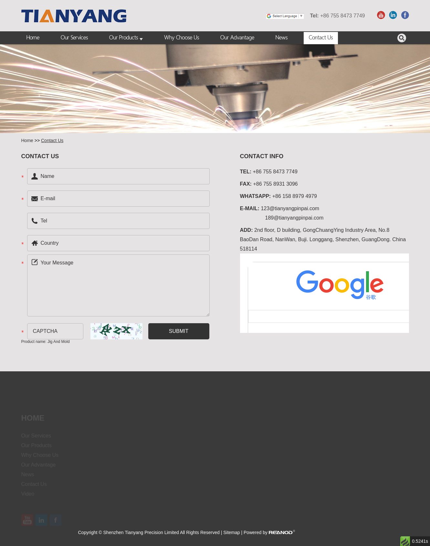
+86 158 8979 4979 (294, 196)
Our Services (74, 38)
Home (32, 38)
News (282, 38)
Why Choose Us (181, 38)
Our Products (126, 38)
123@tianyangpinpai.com (290, 208)
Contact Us (321, 38)
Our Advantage (237, 38)
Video (28, 496)
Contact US (40, 156)
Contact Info (262, 156)
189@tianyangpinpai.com (294, 218)
